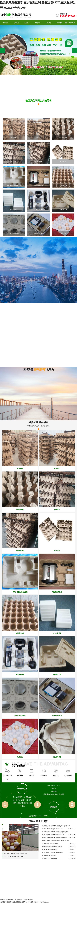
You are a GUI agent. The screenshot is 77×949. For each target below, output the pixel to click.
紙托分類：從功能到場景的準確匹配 (53, 834)
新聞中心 (37, 22)
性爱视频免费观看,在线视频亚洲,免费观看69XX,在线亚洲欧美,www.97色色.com (24, 902)
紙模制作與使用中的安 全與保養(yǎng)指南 (55, 831)
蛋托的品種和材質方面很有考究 (13, 856)
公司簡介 (16, 22)
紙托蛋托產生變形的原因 (49, 849)
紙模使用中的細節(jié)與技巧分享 (52, 828)
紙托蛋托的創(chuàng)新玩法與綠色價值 (54, 837)
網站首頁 (5, 22)
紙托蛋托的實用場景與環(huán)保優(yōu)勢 (55, 840)
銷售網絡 (59, 22)
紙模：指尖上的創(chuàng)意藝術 (52, 852)
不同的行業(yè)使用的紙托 (50, 843)
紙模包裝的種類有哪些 (49, 855)
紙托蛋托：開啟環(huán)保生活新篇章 (15, 853)
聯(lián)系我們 (70, 22)
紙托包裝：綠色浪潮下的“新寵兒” (52, 846)
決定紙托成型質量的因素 (49, 858)
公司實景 (48, 22)
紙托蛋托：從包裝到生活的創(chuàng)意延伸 (56, 825)
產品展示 (27, 22)
